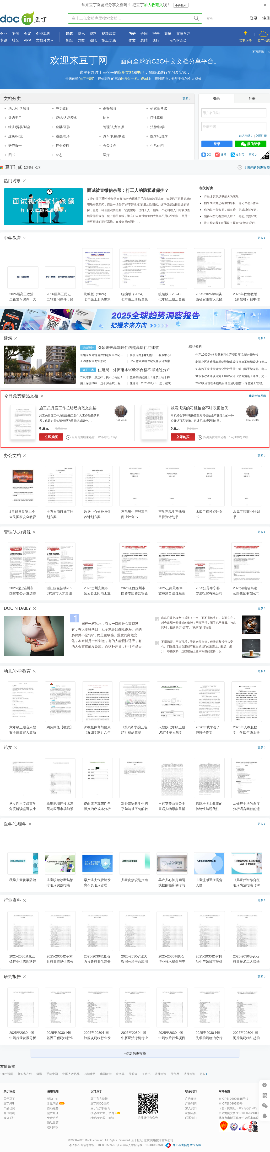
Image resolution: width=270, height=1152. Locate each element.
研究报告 (15, 145)
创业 (3, 34)
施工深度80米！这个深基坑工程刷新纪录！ (107, 383)
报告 (156, 34)
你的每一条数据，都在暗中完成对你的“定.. (231, 209)
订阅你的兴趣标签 (256, 167)
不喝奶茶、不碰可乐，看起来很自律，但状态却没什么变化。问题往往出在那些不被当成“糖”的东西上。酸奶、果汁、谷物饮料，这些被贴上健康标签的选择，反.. (197, 646)
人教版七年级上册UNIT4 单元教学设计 (171, 732)
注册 (266, 18)
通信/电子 (63, 136)
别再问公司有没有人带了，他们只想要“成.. (231, 216)
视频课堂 (109, 34)
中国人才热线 (71, 1074)
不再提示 (181, 5)
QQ (206, 155)
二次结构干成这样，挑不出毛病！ (101, 377)
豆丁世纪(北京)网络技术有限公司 (152, 1140)
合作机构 (9, 1113)
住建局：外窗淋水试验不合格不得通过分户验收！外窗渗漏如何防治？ (157, 370)
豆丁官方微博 (99, 1098)
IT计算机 (156, 118)
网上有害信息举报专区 (187, 1145)
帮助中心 (53, 1098)
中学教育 (62, 108)
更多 (186, 98)
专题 (3, 40)
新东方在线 (25, 1074)
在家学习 (183, 34)
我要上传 (245, 40)
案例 (15, 34)
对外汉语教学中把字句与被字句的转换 (134, 809)
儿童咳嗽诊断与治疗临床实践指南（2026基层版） (60, 885)
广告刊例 (191, 1103)
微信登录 (250, 144)
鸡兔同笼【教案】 (60, 727)
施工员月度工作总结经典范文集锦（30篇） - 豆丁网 (83, 408)
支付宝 (237, 155)
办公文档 (109, 145)
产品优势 (9, 1108)
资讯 (81, 34)
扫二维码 (264, 1095)
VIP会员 (180, 40)
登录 (254, 18)
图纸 (93, 40)
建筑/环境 (15, 136)
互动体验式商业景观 (93, 361)
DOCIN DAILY (17, 608)
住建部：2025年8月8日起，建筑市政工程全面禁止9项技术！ (168, 383)
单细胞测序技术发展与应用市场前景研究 (60, 809)
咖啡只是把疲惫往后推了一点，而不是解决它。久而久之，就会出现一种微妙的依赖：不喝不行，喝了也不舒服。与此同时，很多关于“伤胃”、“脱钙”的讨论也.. (198, 622)
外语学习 (15, 118)
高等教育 (109, 108)
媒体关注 (9, 1118)
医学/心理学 (159, 136)
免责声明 (53, 1118)
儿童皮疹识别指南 (134, 880)
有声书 (146, 1074)
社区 (15, 40)
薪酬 (168, 34)
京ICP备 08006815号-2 (233, 1098)
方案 (81, 40)
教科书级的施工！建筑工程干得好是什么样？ (158, 377)
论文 (106, 118)
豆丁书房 (264, 40)
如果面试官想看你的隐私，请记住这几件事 (231, 203)
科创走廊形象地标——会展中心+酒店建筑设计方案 (162, 355)
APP (27, 40)
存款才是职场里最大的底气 (221, 196)
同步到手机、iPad (134, 78)
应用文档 (125, 72)
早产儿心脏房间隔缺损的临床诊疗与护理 (171, 885)
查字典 (120, 1074)
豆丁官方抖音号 (101, 1108)
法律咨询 (160, 1074)
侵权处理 (53, 1113)
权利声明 (53, 1127)
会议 (27, 34)
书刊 (141, 72)
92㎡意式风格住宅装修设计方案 (150, 361)
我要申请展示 (257, 396)
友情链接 (191, 1113)
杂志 (59, 155)
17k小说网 (6, 1074)
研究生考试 (158, 108)
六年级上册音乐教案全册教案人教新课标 (22, 732)
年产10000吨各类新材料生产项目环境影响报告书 (223, 354)
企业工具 (43, 34)
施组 (69, 40)
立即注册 (261, 135)
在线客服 (264, 1116)
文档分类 (43, 40)
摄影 (39, 1074)
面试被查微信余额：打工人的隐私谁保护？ (128, 190)
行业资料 (62, 145)
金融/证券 (63, 127)
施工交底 (109, 40)
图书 (11, 155)
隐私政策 (53, 1122)
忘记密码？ (246, 135)
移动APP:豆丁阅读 (102, 1118)
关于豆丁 (9, 1098)
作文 (132, 40)
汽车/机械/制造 (114, 136)
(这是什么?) (32, 167)
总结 (144, 40)
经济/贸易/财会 (19, 127)
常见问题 (53, 1103)
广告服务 (191, 1098)
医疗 (156, 40)
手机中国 (52, 1074)
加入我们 (191, 1108)
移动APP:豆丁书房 (102, 1113)
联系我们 (191, 1118)
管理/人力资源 (113, 127)
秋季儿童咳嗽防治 (22, 880)
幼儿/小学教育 (18, 108)
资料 (93, 34)
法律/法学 (157, 127)
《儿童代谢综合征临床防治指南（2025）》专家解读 (246, 885)
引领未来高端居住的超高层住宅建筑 (128, 348)
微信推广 (264, 1105)
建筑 (69, 34)
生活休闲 (157, 145)
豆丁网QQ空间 (100, 1103)
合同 (144, 34)
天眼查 (133, 1074)
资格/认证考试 (66, 118)
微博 (220, 155)
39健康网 (90, 1074)
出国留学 (106, 1074)
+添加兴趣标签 (135, 1053)
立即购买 (51, 437)
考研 (132, 34)
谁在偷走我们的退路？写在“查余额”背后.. (230, 223)
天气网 (175, 1074)
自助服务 (53, 1108)
